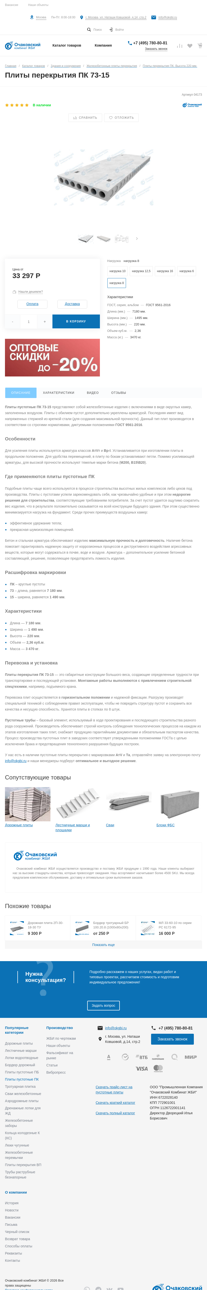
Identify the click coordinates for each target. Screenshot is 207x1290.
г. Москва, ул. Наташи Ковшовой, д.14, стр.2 (115, 17)
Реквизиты (13, 1253)
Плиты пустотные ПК (22, 1079)
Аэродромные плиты (22, 1101)
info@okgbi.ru (168, 17)
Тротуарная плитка (20, 1087)
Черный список (17, 1232)
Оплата (32, 304)
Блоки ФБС (166, 825)
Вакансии (11, 5)
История (11, 1203)
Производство (59, 1028)
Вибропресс (56, 1072)
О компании (16, 1192)
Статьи (52, 1065)
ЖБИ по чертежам (61, 1038)
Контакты (12, 1260)
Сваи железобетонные (23, 1094)
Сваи (110, 825)
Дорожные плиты (19, 825)
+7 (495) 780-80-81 (150, 43)
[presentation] (137, 239)
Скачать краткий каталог (115, 1103)
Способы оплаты (18, 1246)
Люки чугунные (17, 1145)
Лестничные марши (21, 1051)
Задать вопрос (103, 1005)
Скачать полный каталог (115, 1113)
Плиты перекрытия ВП (23, 1165)
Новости (11, 1210)
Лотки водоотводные (21, 1058)
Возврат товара (17, 1239)
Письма (11, 1225)
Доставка (72, 304)
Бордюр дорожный (20, 1065)
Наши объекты (38, 5)
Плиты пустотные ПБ (22, 1072)
